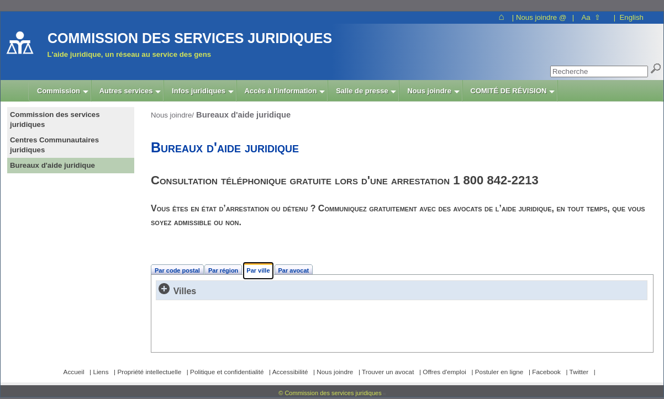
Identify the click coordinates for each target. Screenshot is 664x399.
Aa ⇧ (590, 17)
